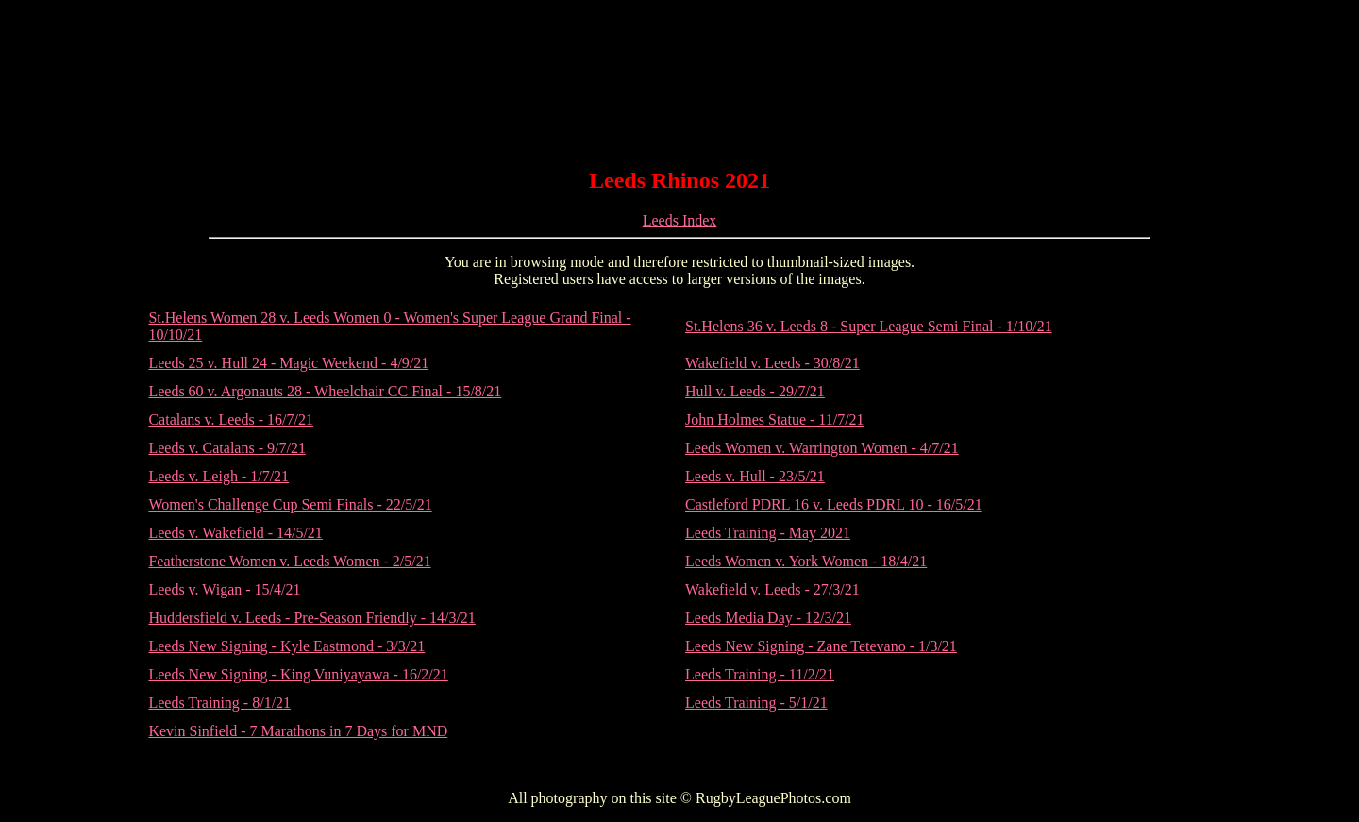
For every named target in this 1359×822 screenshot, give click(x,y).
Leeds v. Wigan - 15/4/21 (224, 589)
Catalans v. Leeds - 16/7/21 (230, 419)
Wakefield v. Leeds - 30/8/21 (772, 363)
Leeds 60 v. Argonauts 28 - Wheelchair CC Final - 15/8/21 (324, 391)
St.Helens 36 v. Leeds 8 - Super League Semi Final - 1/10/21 (868, 326)
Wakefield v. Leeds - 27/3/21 (772, 589)
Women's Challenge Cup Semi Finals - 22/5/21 (289, 504)
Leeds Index (680, 220)
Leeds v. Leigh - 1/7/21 (218, 476)
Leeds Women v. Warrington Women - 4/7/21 (822, 448)
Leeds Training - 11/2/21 (759, 674)
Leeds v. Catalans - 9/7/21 (226, 448)
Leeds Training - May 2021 (767, 533)
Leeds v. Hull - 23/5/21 (755, 476)
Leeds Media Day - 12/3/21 (768, 618)
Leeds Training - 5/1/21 (756, 703)
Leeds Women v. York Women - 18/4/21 (806, 561)
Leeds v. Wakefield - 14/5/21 (235, 533)
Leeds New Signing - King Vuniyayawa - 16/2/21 (297, 674)
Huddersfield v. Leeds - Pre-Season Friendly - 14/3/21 (311, 618)
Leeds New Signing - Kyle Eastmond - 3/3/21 (286, 646)
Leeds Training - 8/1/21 (219, 703)
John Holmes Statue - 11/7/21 (774, 419)
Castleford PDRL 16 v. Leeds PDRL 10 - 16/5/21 (833, 504)
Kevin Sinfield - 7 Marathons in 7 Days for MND (297, 731)
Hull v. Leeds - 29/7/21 (755, 391)
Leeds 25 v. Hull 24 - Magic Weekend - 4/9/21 (288, 363)
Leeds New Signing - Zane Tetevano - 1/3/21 (821, 646)
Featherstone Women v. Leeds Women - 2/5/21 (289, 561)
